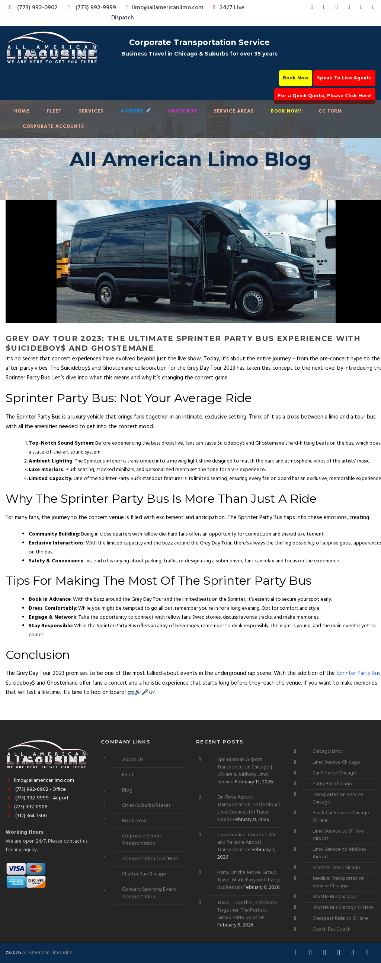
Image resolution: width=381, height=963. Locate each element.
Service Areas (234, 111)
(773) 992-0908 (27, 807)
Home (21, 111)
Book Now (295, 78)
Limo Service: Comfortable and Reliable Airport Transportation (247, 842)
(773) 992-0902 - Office (36, 789)
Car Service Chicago (334, 773)
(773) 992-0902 (32, 8)
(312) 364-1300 (26, 816)
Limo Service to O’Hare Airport (338, 835)
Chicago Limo (328, 751)
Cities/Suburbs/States (146, 805)
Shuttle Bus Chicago (335, 897)
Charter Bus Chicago (144, 874)
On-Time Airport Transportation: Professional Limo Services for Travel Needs (248, 808)
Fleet (54, 111)
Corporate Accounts (53, 126)
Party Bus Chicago (332, 784)
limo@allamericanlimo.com (163, 8)
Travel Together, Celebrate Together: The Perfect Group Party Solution (247, 910)
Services (91, 111)
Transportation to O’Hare (150, 859)
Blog (127, 790)
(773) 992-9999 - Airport (37, 798)
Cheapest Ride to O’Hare (340, 918)
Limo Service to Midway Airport (339, 853)
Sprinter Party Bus (358, 673)
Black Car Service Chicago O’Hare (341, 817)
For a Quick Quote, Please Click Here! (325, 96)
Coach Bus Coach (331, 929)
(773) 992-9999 (89, 8)
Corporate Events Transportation (141, 840)
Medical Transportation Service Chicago (339, 882)
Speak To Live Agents (344, 78)
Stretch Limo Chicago (337, 867)
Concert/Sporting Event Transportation (149, 893)
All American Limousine (47, 952)
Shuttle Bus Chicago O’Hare (343, 907)
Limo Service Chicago (336, 762)
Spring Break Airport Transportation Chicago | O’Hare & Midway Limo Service (244, 770)
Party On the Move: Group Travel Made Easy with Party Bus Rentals (248, 880)
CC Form (330, 111)
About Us (132, 759)
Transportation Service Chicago (338, 798)
